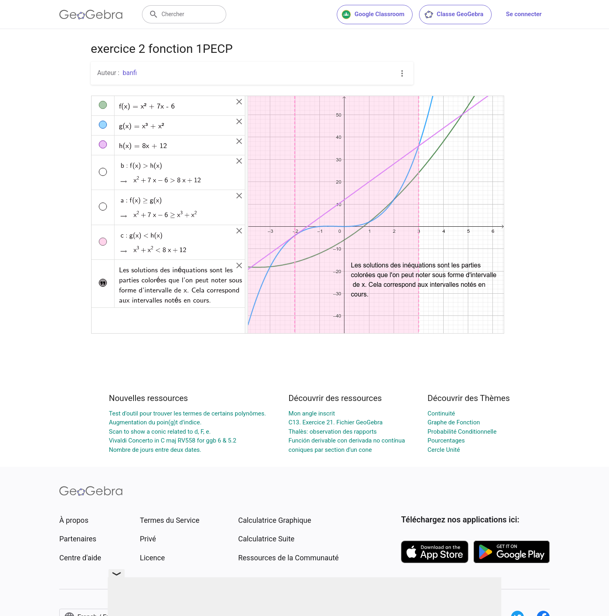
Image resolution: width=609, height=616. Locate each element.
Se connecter (524, 14)
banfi (130, 73)
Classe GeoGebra (454, 14)
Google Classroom (373, 14)
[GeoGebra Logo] (91, 14)
